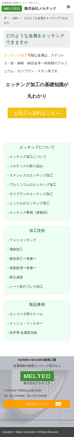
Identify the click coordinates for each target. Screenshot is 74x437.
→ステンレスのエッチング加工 (29, 175)
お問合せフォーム (37, 404)
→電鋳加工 (14, 249)
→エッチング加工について (26, 156)
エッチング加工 (15, 55)
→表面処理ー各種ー (21, 268)
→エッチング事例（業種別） (28, 212)
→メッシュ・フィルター (24, 323)
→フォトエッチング (21, 240)
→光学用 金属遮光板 (21, 332)
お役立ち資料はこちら (37, 113)
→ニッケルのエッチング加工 (28, 203)
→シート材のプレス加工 (24, 286)
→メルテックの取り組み (24, 166)
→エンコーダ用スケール (24, 314)
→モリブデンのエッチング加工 (29, 194)
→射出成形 (14, 277)
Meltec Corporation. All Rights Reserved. (37, 432)
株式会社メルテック (37, 383)
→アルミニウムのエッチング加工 (31, 184)
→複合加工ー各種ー (21, 258)
